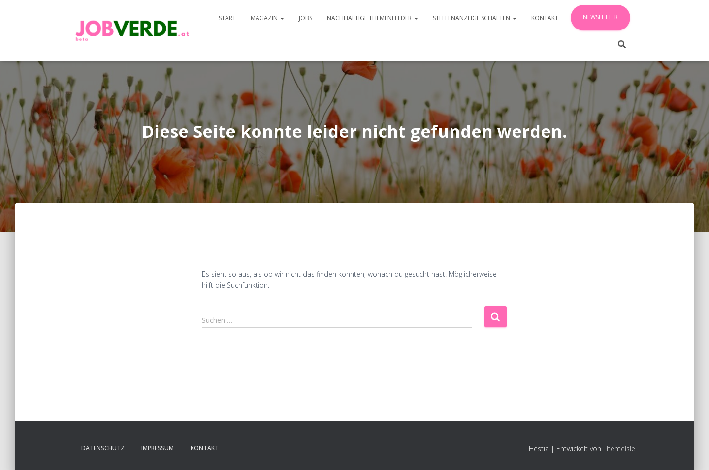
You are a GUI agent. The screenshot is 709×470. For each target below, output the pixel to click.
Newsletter (600, 17)
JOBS (305, 18)
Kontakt (544, 18)
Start (227, 18)
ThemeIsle (619, 448)
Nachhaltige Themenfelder (372, 18)
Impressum (157, 448)
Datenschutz (103, 448)
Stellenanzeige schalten (474, 18)
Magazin (267, 18)
